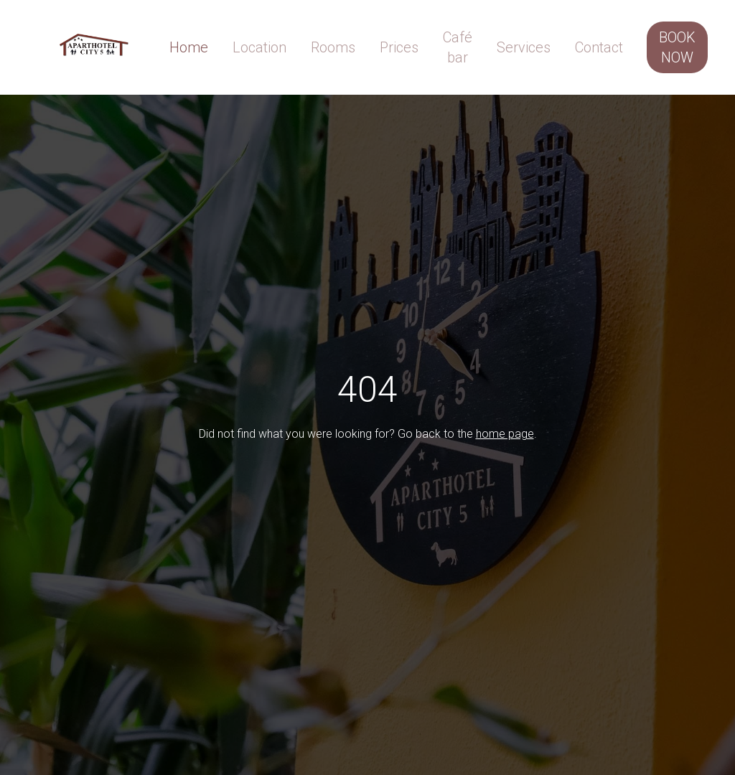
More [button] (467, 38)
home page (505, 436)
